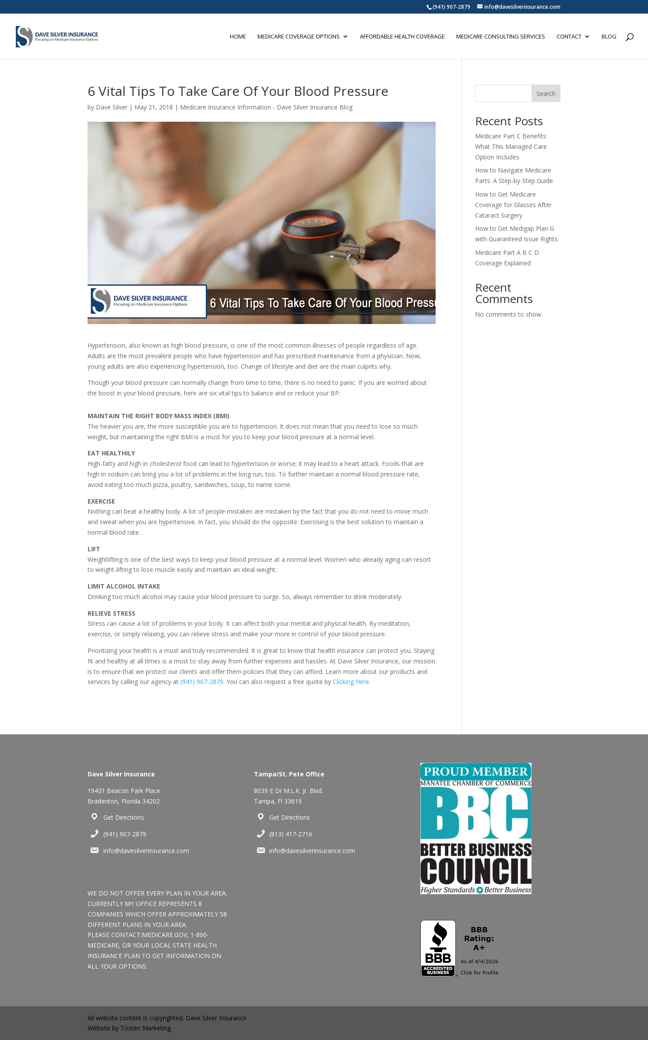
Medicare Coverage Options (298, 36)
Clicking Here (351, 681)
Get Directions (123, 817)
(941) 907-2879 (451, 7)
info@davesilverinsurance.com (146, 850)
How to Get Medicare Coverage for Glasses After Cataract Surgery (513, 204)
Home (238, 36)
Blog (609, 36)
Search (546, 93)
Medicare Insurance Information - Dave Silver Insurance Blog (266, 107)
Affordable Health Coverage (402, 36)
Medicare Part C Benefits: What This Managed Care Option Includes (511, 146)
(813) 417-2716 (290, 834)
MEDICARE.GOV (164, 935)
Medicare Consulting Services (500, 36)
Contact (568, 36)
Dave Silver (111, 107)
